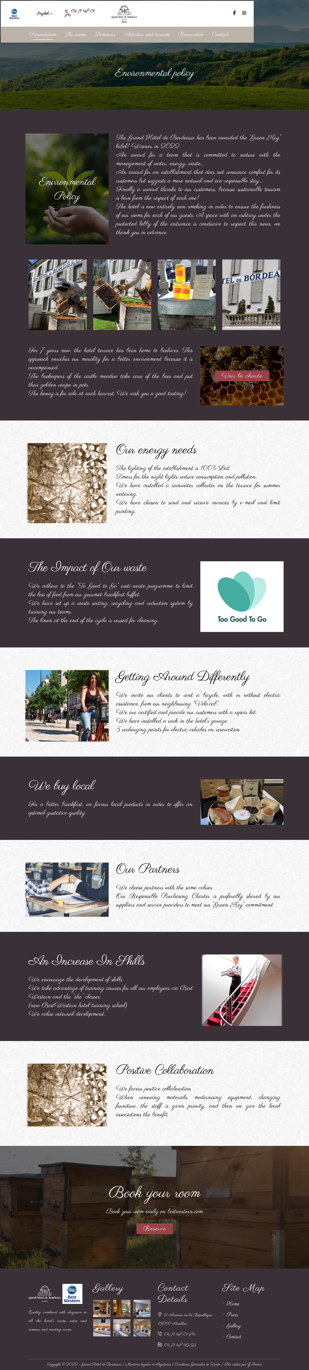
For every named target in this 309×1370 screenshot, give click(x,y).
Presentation (64, 33)
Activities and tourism (175, 33)
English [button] (47, 13)
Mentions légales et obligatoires (148, 1364)
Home (233, 1304)
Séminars (131, 33)
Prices (232, 1315)
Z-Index (254, 1364)
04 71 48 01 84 (179, 1334)
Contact (253, 33)
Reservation (222, 33)
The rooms (99, 33)
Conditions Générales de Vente (197, 1364)
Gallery (234, 1326)
